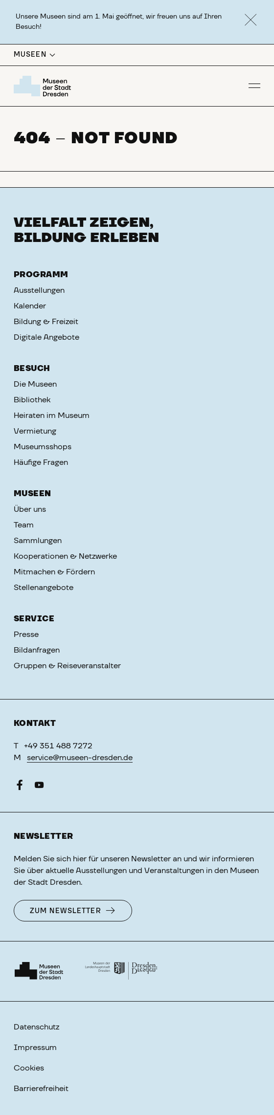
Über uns (30, 509)
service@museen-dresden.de (80, 758)
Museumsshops (42, 447)
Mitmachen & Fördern (54, 572)
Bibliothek (32, 400)
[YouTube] (39, 787)
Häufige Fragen (41, 462)
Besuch (32, 368)
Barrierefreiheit (41, 1089)
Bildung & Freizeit (46, 322)
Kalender (30, 306)
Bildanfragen (37, 650)
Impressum (35, 1047)
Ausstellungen (39, 290)
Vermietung (35, 431)
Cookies (29, 1068)
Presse (26, 634)
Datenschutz (36, 1027)
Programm (41, 275)
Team (24, 525)
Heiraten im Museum (52, 415)
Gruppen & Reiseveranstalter (67, 666)
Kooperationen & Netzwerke (65, 556)
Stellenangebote (43, 587)
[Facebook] (19, 787)
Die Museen (35, 384)
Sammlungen (38, 541)
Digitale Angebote (46, 337)
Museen (32, 494)
